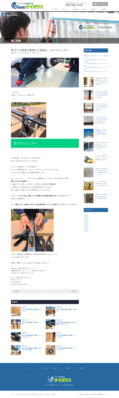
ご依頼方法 (93, 9)
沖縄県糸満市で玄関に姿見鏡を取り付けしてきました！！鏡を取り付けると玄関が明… (101, 81)
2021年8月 (86, 221)
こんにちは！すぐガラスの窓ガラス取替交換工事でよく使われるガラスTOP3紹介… (101, 107)
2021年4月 (86, 229)
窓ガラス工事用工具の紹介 (24, 53)
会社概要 (103, 9)
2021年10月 (86, 217)
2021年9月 (86, 219)
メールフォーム (102, 4)
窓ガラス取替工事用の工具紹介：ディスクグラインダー (31, 336)
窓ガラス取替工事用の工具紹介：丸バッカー (31, 310)
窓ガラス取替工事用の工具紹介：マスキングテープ (66, 349)
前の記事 (16, 291)
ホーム (44, 9)
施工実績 (75, 9)
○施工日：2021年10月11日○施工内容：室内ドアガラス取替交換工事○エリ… (101, 197)
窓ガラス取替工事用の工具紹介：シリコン (31, 323)
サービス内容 (54, 9)
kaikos (37, 53)
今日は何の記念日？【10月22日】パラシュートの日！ (95, 71)
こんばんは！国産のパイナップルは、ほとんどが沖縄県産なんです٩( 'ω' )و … (101, 158)
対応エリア (65, 9)
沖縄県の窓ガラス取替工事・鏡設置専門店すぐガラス (96, 394)
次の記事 (73, 291)
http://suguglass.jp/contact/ (21, 284)
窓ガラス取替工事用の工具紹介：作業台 (66, 310)
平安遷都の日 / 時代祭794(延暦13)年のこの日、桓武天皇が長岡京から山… (101, 133)
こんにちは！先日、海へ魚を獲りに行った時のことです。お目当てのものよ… (101, 184)
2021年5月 (86, 227)
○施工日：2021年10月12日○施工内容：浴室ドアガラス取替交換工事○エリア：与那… (101, 171)
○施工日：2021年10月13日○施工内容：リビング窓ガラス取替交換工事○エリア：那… (101, 146)
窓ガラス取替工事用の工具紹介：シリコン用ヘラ (66, 336)
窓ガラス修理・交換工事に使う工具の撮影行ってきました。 (66, 323)
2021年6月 (86, 225)
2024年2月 (86, 215)
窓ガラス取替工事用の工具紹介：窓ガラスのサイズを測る (31, 349)
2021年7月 (86, 223)
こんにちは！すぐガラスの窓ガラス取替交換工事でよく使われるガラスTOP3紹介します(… (101, 120)
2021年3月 (86, 230)
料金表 (84, 9)
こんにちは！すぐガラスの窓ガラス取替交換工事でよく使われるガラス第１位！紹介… (101, 94)
